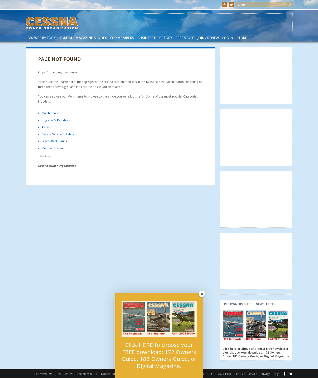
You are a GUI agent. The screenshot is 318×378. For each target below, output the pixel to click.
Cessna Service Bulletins (57, 134)
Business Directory (154, 38)
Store (241, 38)
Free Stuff (184, 38)
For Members (122, 38)
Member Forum (52, 148)
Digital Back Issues (54, 141)
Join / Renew (208, 38)
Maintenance (50, 113)
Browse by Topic (41, 38)
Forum (66, 38)
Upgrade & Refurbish (55, 120)
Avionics (47, 127)
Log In (227, 38)
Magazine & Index (91, 38)
